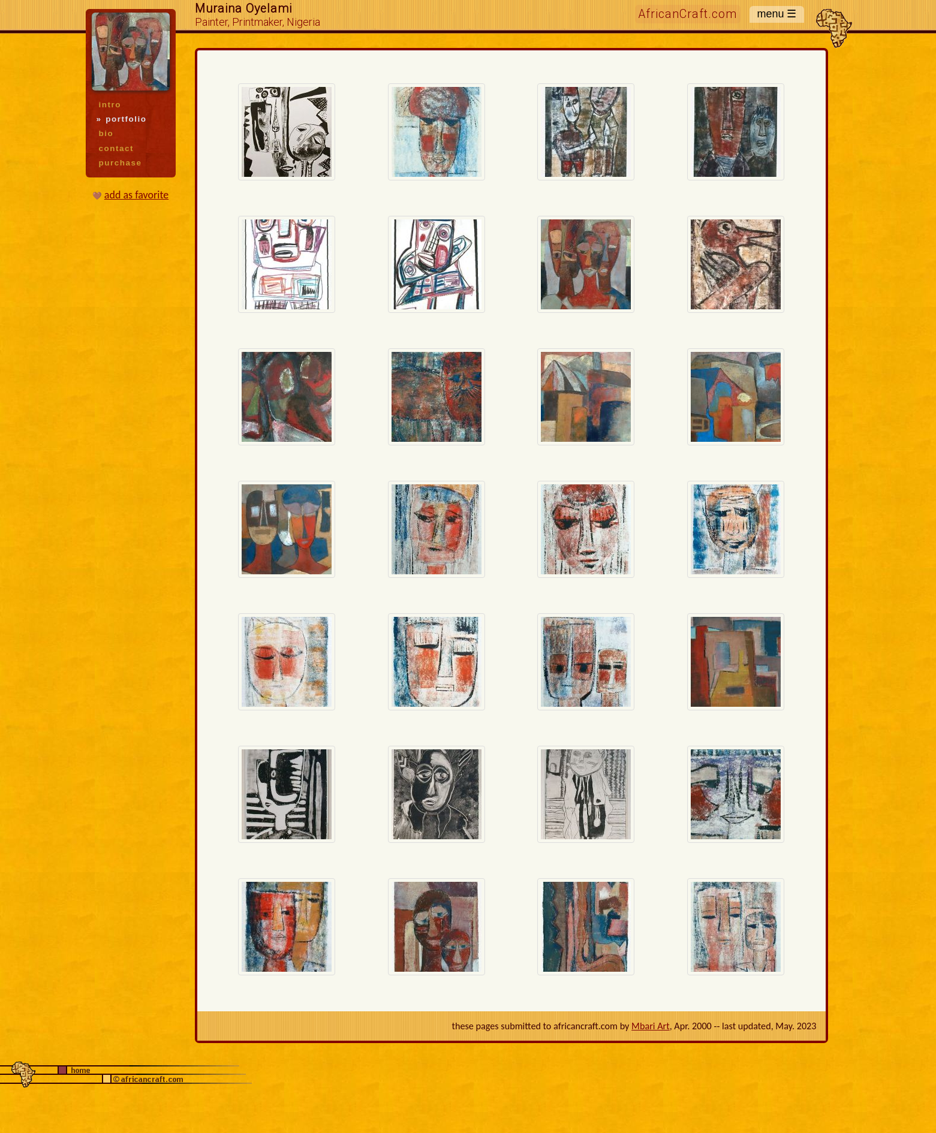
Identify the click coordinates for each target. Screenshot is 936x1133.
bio (106, 133)
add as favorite (136, 194)
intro (110, 104)
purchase (120, 162)
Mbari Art (650, 1026)
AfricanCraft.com (688, 14)
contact (116, 148)
